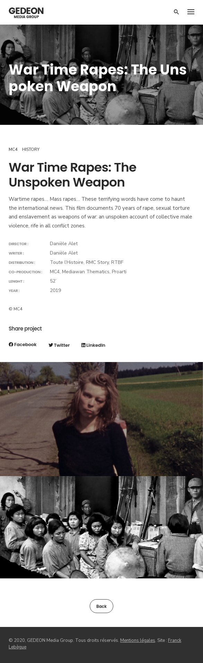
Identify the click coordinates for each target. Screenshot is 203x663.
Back (101, 606)
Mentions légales (137, 640)
